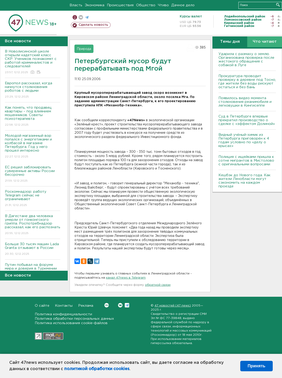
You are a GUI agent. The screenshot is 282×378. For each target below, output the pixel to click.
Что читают (265, 41)
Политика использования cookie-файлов (71, 323)
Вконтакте (106, 305)
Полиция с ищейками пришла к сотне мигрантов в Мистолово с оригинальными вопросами (246, 160)
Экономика (94, 5)
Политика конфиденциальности (63, 314)
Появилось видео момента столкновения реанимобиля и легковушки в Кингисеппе (245, 102)
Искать (278, 5)
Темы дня (230, 41)
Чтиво (163, 5)
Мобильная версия (75, 17)
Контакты (64, 305)
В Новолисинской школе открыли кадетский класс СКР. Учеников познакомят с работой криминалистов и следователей (32, 62)
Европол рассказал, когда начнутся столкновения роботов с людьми (32, 90)
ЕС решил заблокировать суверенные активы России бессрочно (32, 174)
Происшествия (120, 5)
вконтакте (81, 17)
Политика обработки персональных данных (74, 318)
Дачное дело (183, 5)
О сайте (42, 305)
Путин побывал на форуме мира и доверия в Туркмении (32, 270)
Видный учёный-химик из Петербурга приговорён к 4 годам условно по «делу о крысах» (243, 140)
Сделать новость (93, 24)
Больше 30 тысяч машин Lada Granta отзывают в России (32, 249)
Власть (76, 5)
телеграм (87, 17)
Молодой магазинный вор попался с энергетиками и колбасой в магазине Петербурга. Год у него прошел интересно (32, 146)
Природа (84, 49)
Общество (145, 5)
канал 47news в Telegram (126, 278)
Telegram (127, 305)
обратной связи (157, 285)
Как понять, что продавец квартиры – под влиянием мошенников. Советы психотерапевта (32, 116)
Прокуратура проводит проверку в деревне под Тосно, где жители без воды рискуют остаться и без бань (247, 82)
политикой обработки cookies (96, 369)
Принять (256, 366)
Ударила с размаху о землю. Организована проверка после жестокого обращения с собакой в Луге (246, 59)
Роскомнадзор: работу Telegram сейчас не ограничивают (32, 198)
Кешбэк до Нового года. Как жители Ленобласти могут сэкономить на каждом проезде (244, 181)
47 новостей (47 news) (172, 305)
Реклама (85, 305)
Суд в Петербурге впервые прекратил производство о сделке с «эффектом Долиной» (246, 120)
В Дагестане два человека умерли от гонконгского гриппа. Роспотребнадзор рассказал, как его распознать (32, 225)
